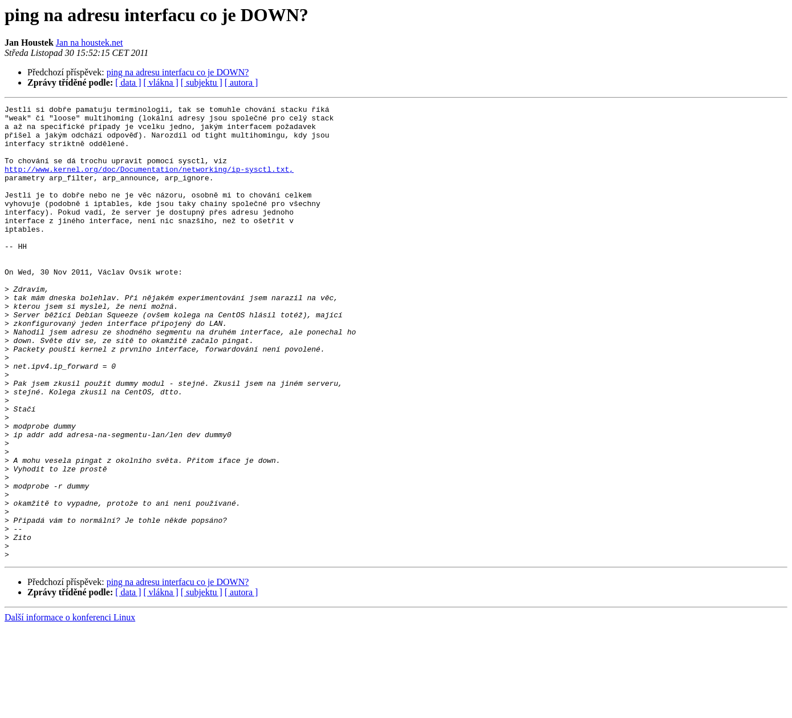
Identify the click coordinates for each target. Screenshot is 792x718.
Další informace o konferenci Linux (70, 708)
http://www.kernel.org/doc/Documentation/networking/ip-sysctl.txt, (149, 183)
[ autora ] (241, 82)
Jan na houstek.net (89, 42)
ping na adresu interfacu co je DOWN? (178, 72)
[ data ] (128, 82)
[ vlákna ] (161, 82)
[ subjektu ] (201, 82)
